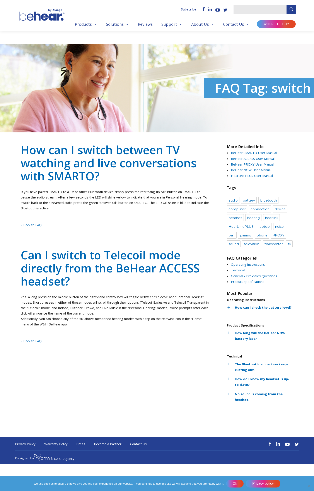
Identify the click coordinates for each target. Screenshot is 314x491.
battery (249, 200)
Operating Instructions (248, 264)
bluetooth (268, 200)
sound (234, 244)
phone (262, 235)
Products (83, 24)
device (280, 209)
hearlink (271, 218)
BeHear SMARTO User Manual (254, 153)
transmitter (274, 244)
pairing (245, 235)
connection (260, 209)
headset (235, 218)
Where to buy (276, 24)
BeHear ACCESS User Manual (253, 158)
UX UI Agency (54, 458)
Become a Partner (107, 444)
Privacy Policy (25, 444)
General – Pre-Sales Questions (254, 276)
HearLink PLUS (241, 226)
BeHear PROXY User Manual (252, 164)
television (251, 244)
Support (169, 24)
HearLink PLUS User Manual (252, 175)
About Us (200, 24)
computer (237, 209)
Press (80, 444)
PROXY (278, 235)
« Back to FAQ (31, 225)
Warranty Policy (56, 444)
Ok (235, 484)
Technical (238, 270)
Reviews (145, 24)
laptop (264, 226)
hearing (253, 218)
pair (232, 235)
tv (289, 244)
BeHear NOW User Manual (251, 170)
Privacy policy (263, 484)
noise (279, 226)
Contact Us (233, 24)
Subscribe (188, 9)
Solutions (115, 24)
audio (233, 200)
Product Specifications (247, 281)
